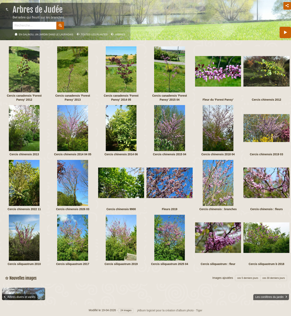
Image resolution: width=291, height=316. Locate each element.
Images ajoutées (222, 277)
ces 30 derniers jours (274, 278)
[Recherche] (34, 26)
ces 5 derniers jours (247, 278)
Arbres (120, 34)
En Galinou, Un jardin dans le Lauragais (46, 34)
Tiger (199, 310)
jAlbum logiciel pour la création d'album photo (165, 310)
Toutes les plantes (94, 34)
